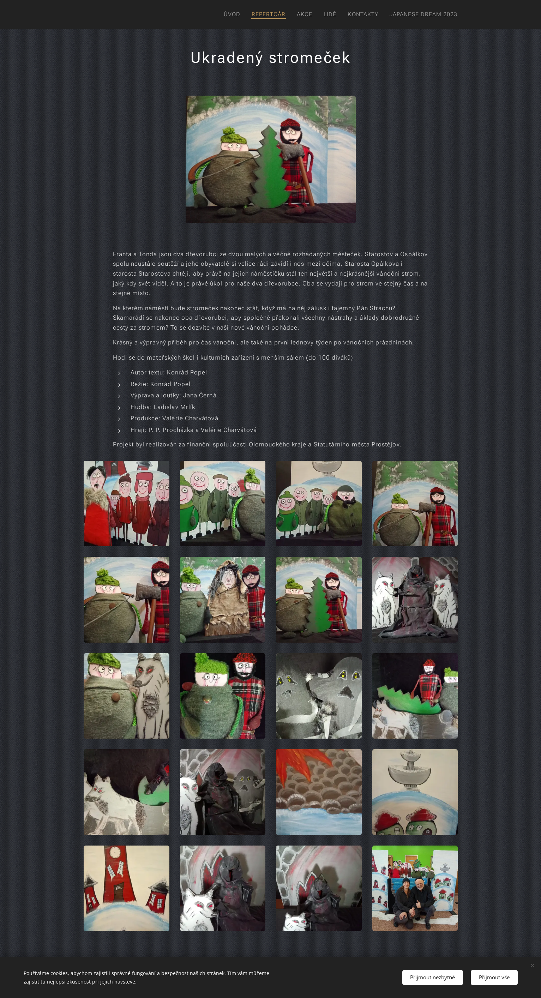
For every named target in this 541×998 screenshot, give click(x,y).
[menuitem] (230, 14)
